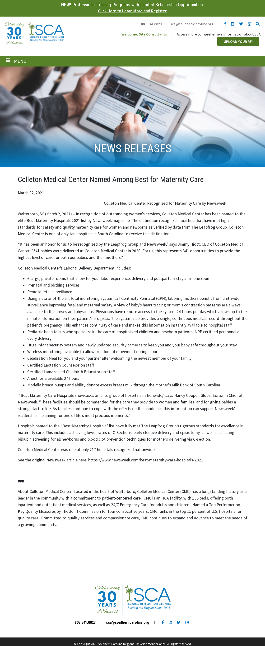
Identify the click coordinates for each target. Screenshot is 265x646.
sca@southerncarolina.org (192, 24)
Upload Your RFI (238, 41)
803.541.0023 (151, 24)
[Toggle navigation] (16, 61)
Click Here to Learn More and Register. (132, 10)
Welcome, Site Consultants (144, 34)
